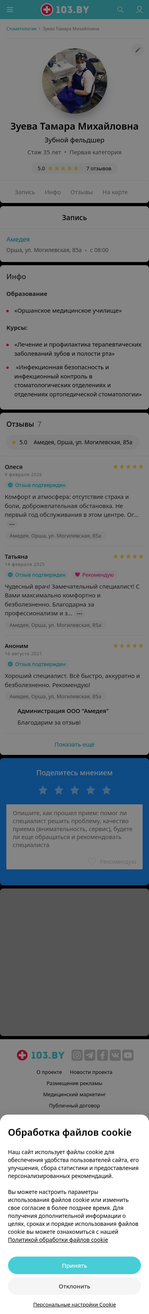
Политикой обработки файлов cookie (58, 1239)
